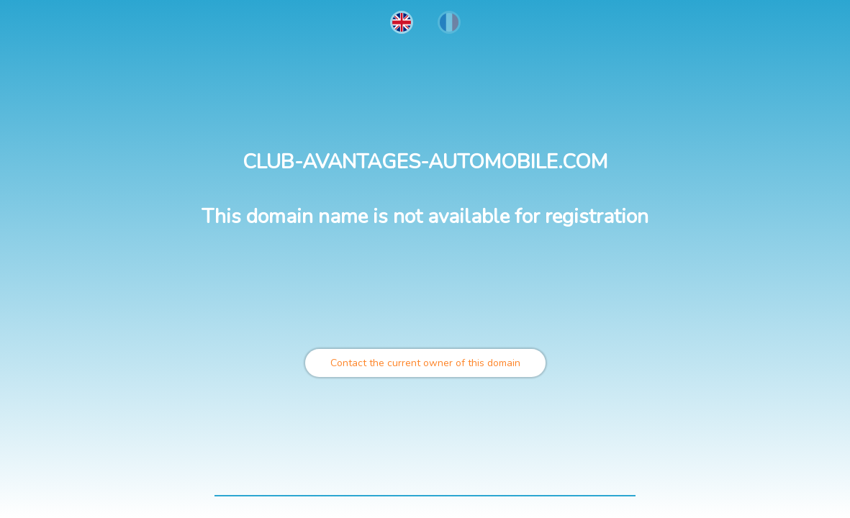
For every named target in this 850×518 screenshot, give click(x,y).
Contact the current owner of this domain (425, 363)
